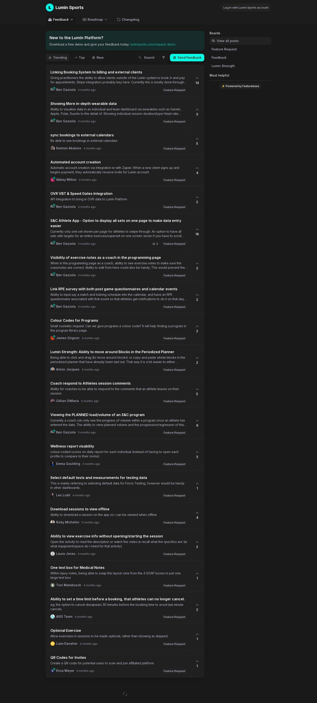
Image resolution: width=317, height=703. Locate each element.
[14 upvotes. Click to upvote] (197, 80)
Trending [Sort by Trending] (57, 57)
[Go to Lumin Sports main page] (65, 7)
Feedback (219, 57)
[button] (118, 80)
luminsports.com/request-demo (152, 44)
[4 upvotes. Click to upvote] (197, 170)
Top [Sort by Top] (79, 57)
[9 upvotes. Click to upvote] (197, 423)
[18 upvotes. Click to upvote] (197, 232)
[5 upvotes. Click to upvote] (197, 141)
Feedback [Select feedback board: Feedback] (61, 19)
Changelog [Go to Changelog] (127, 19)
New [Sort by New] (98, 57)
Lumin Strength (223, 66)
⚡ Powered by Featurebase (240, 86)
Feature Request (224, 49)
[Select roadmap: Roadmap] (95, 19)
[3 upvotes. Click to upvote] (197, 112)
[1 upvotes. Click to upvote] (197, 486)
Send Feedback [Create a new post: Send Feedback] (187, 57)
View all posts (225, 41)
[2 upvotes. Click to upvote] (197, 199)
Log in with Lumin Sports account (245, 7)
